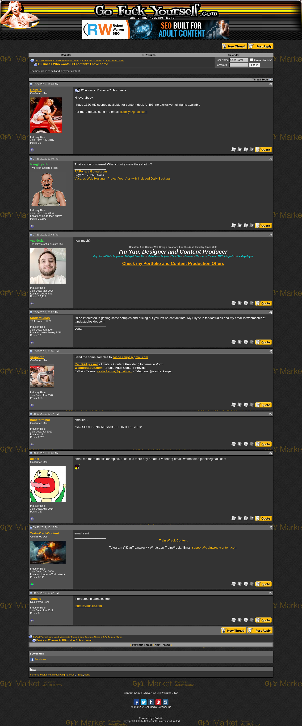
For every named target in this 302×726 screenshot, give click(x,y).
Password (221, 64)
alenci (34, 459)
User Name (222, 60)
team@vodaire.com (88, 606)
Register (66, 55)
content (34, 674)
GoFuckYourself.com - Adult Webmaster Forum (57, 60)
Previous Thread (142, 644)
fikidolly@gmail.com (133, 111)
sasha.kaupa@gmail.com (130, 357)
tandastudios (40, 318)
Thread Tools (260, 79)
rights (80, 674)
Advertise (150, 693)
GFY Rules (149, 55)
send (87, 674)
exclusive (45, 674)
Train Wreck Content (173, 540)
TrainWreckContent (44, 533)
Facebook (40, 659)
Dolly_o (36, 90)
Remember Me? (261, 60)
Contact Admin (133, 693)
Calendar (233, 55)
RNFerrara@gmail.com (91, 171)
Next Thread (162, 644)
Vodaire (36, 598)
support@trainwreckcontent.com (214, 547)
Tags (33, 669)
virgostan (37, 357)
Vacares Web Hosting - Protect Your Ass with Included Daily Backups (123, 178)
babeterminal (40, 420)
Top (176, 693)
